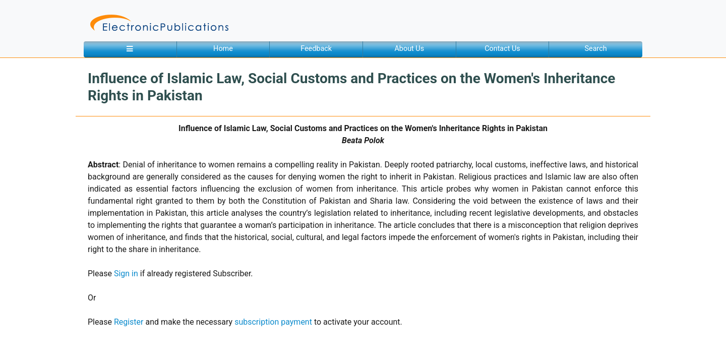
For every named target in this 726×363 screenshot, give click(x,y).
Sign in (126, 273)
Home (223, 48)
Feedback (316, 48)
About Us (409, 48)
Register (129, 322)
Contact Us (502, 48)
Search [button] (596, 48)
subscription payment (273, 322)
